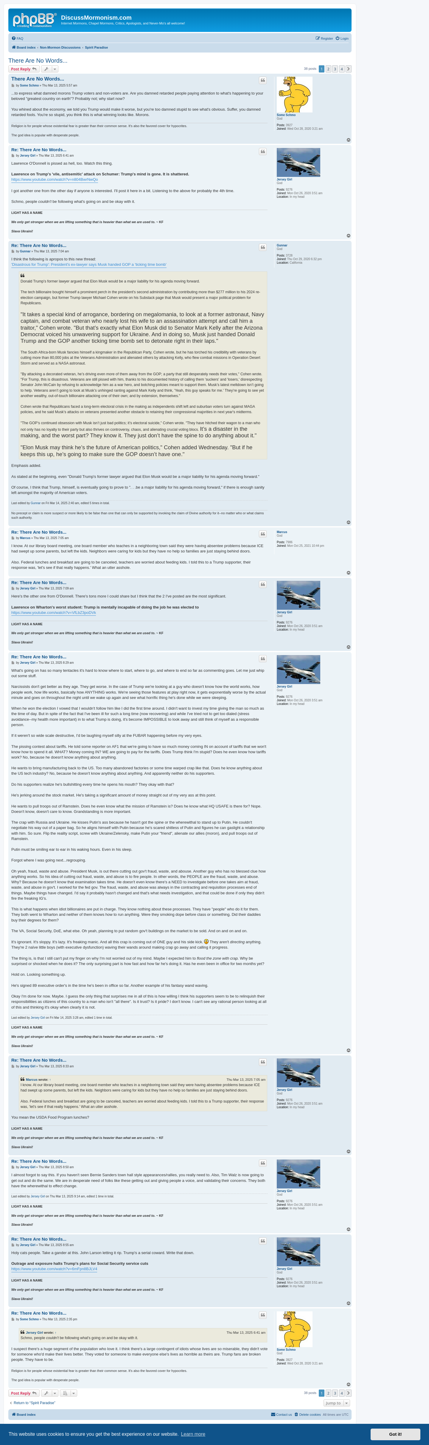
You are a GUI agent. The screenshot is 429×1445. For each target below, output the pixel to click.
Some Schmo (286, 115)
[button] (349, 68)
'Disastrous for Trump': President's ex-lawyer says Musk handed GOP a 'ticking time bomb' (89, 264)
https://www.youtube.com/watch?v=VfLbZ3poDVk (53, 612)
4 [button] (342, 69)
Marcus (282, 532)
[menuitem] (17, 38)
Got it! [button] (395, 1434)
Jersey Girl (284, 179)
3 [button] (335, 69)
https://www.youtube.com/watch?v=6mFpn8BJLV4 (54, 1269)
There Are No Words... (38, 60)
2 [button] (328, 69)
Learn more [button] (193, 1434)
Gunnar (282, 245)
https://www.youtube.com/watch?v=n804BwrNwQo (54, 179)
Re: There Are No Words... (38, 149)
